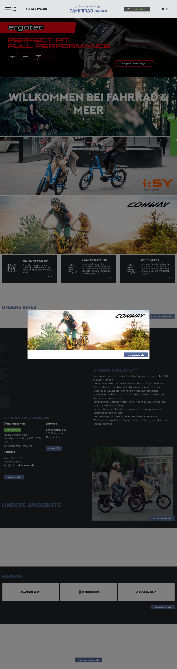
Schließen (134, 355)
